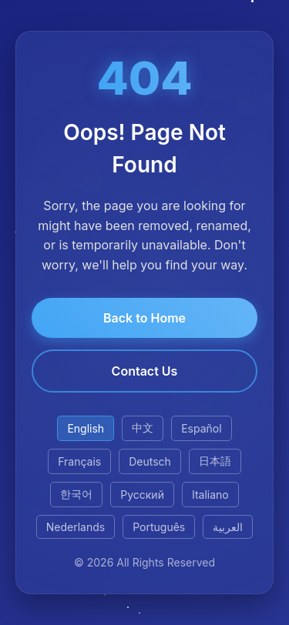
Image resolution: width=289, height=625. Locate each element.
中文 (142, 427)
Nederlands (75, 526)
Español (201, 428)
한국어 (76, 493)
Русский (142, 494)
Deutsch (150, 461)
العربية (228, 526)
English (85, 428)
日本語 (215, 460)
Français (79, 461)
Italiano (210, 494)
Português (159, 526)
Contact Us (145, 371)
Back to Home (144, 318)
